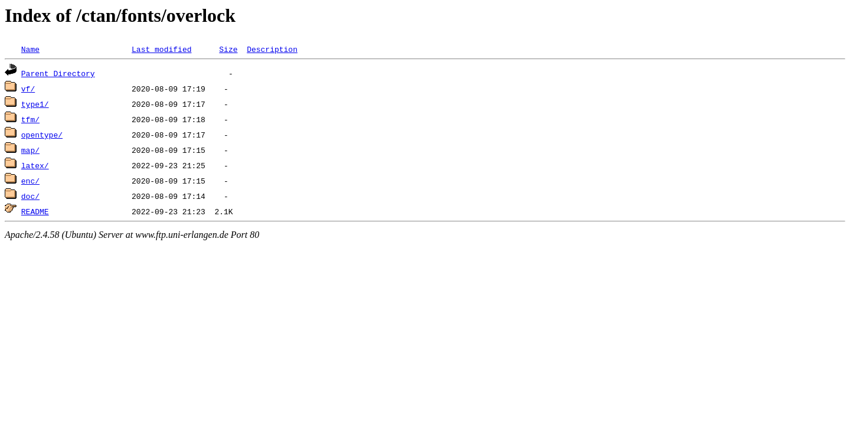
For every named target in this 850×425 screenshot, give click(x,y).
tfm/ (30, 119)
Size (228, 49)
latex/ (35, 165)
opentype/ (42, 134)
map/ (30, 150)
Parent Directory (58, 73)
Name (30, 49)
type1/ (35, 104)
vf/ (28, 88)
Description (272, 49)
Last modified (161, 49)
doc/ (30, 196)
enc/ (30, 180)
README (35, 211)
